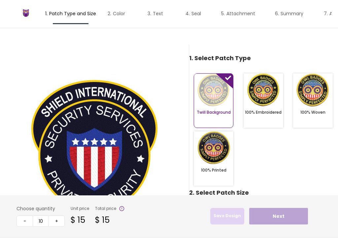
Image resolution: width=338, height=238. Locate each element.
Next (279, 216)
